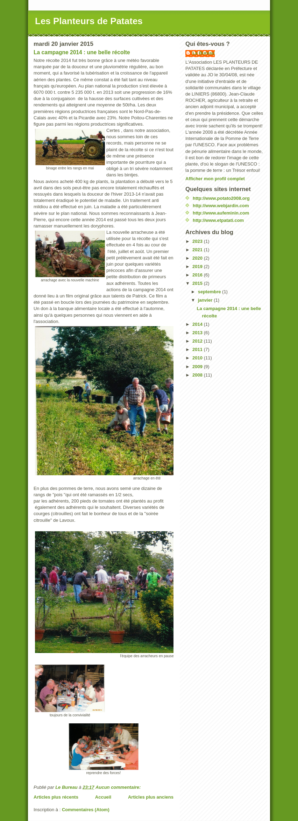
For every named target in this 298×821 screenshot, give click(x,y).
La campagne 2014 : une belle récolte (82, 52)
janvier (206, 300)
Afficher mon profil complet (215, 178)
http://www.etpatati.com (218, 220)
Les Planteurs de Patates (89, 21)
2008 (198, 375)
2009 (198, 366)
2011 (198, 349)
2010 (198, 357)
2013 (198, 332)
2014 (198, 324)
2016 (198, 275)
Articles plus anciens (150, 797)
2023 (198, 241)
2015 (198, 283)
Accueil (103, 797)
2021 (198, 249)
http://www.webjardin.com (221, 205)
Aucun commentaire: (118, 787)
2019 (198, 266)
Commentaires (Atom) (85, 809)
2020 (198, 258)
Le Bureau (203, 53)
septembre (210, 291)
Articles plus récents (56, 797)
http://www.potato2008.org (221, 198)
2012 (198, 341)
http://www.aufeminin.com (221, 213)
